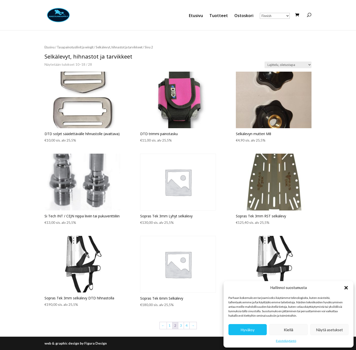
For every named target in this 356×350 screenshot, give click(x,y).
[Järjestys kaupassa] (288, 65)
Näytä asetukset (329, 330)
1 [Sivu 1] (170, 325)
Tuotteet (218, 16)
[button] (346, 287)
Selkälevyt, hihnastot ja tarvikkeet (119, 47)
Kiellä (288, 330)
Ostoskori (243, 16)
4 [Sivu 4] (187, 325)
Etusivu (196, 16)
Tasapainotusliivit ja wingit (75, 47)
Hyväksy (248, 330)
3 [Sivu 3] (181, 325)
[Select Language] (275, 16)
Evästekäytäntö (286, 341)
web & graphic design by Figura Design (75, 343)
